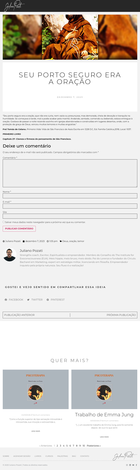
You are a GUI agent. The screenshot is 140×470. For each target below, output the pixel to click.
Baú (74, 456)
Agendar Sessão (21, 456)
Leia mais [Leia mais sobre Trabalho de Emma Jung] (104, 437)
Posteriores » (94, 445)
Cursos (49, 456)
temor (81, 241)
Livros (38, 456)
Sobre (6, 456)
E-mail (7, 202)
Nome (7, 192)
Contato (84, 456)
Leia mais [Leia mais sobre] (35, 431)
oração (72, 241)
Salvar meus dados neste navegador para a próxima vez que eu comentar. (45, 222)
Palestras (62, 456)
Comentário (10, 158)
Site (5, 212)
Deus (65, 241)
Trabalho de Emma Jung (104, 415)
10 (84, 445)
